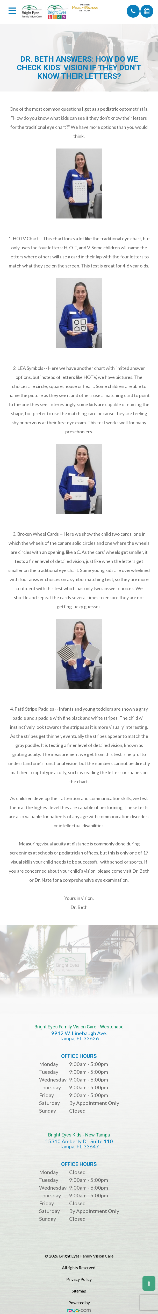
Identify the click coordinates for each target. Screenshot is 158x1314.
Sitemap (79, 1290)
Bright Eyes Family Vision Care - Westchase (79, 1036)
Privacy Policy (79, 1279)
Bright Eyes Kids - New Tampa (79, 1144)
